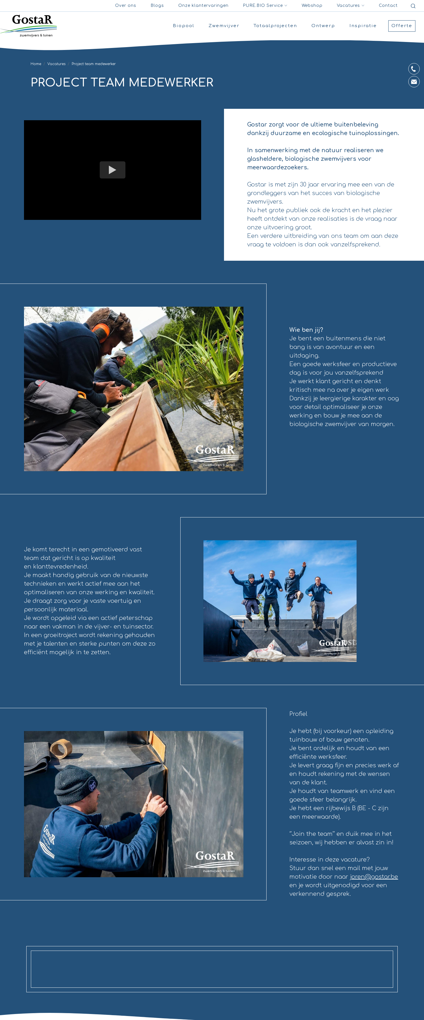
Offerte (401, 25)
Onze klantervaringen (203, 5)
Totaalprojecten (275, 25)
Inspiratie (363, 25)
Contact (388, 5)
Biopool (183, 25)
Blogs (157, 5)
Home (36, 64)
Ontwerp (323, 25)
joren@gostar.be (374, 877)
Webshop (312, 5)
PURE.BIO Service (265, 6)
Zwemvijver (224, 25)
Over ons (125, 5)
